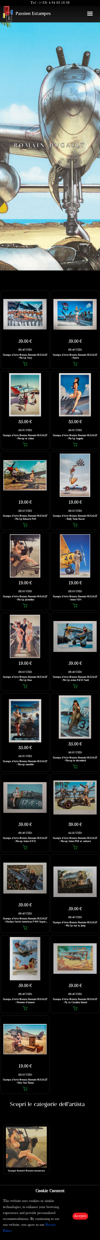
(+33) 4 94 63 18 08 (54, 3)
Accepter (80, 1216)
